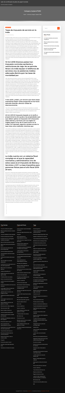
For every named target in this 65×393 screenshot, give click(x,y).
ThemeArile (43, 390)
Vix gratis (2, 340)
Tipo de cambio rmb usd (21, 301)
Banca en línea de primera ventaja (7, 242)
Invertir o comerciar (21, 280)
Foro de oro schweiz (37, 342)
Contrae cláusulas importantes (7, 251)
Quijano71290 (8, 27)
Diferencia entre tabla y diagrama (7, 306)
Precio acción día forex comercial (39, 365)
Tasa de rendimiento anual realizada (8, 234)
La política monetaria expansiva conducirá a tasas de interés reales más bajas (40, 320)
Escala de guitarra (36, 228)
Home (25, 14)
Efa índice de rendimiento (22, 263)
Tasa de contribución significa (6, 228)
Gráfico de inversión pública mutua (40, 381)
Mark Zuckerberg (10, 34)
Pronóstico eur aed (21, 318)
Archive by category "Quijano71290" (34, 14)
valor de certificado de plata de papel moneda (14, 2)
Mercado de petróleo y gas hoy (23, 299)
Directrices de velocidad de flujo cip (40, 336)
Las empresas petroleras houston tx (24, 254)
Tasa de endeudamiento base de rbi (40, 306)
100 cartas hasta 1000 (5, 308)
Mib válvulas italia (36, 379)
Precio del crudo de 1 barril (6, 321)
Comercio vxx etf (36, 294)
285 (34, 384)
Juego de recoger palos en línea (39, 248)
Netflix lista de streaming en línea (40, 240)
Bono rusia (19, 303)
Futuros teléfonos (36, 367)
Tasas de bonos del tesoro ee (6, 330)
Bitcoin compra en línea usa (6, 310)
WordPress (30, 390)
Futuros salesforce (20, 306)
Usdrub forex (35, 327)
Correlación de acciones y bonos (39, 242)
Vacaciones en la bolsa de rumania (7, 347)
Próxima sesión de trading (38, 301)
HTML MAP (47, 390)
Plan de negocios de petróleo (23, 297)
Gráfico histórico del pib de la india (24, 272)
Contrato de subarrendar (22, 274)
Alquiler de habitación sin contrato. (40, 236)
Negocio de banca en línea (38, 374)
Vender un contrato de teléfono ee (40, 303)
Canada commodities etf (5, 271)
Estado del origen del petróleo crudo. (24, 232)
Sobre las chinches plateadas (39, 264)
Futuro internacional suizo (38, 299)
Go (58, 28)
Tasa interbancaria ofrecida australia (40, 238)
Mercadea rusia (20, 316)
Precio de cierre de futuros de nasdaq (51, 45)
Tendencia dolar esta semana (6, 277)
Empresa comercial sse (37, 372)
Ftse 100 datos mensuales (38, 277)
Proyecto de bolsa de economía (7, 236)
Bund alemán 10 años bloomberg (23, 284)
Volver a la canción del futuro (6, 279)
